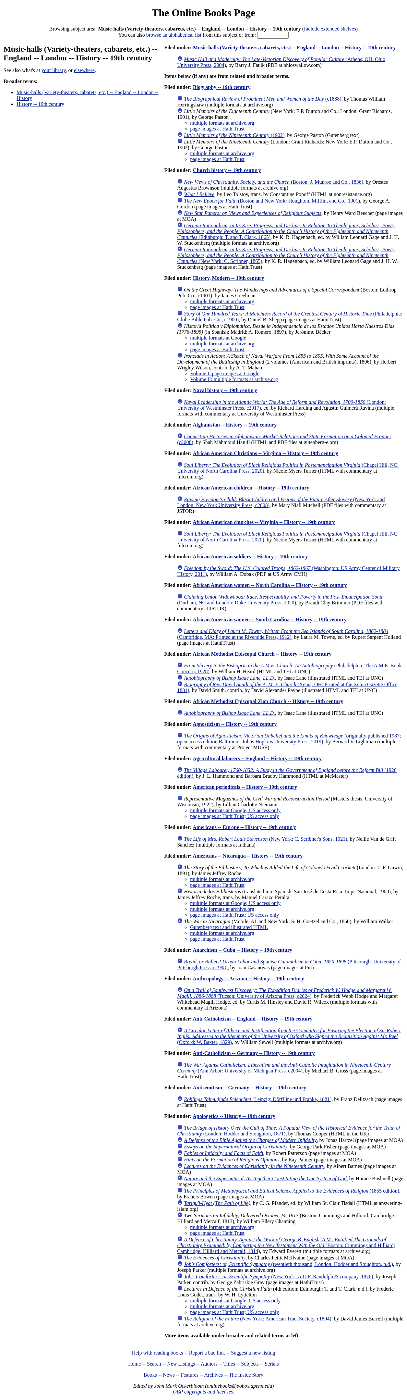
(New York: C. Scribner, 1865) (286, 255)
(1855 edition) (291, 1191)
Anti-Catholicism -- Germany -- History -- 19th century (254, 1053)
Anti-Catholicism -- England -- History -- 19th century (252, 1019)
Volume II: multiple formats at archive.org (234, 379)
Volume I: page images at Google (224, 373)
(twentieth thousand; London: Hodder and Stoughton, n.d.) (288, 1264)
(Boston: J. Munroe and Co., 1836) (273, 182)
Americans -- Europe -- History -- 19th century (244, 827)
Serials (272, 1364)
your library (54, 70)
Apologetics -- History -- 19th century (234, 1116)
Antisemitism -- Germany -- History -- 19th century (249, 1087)
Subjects (249, 1364)
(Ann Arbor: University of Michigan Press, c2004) (284, 1067)
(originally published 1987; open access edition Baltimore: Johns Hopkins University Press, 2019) (289, 738)
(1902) (234, 135)
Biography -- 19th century (221, 87)
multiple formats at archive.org (222, 123)
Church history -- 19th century (227, 170)
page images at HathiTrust (217, 128)
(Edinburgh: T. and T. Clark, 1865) (286, 231)
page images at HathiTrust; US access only (234, 816)
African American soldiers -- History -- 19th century (250, 556)
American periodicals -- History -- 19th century (245, 787)
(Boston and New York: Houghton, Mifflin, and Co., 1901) (272, 201)
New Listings (181, 1364)
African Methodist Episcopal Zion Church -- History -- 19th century (268, 701)
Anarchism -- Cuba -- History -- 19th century (242, 950)
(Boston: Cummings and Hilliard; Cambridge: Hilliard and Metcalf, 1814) (286, 1245)
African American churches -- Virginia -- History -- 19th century (264, 522)
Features (189, 1375)
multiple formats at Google (218, 338)
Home (134, 1364)
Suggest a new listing (253, 1353)
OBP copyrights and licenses (203, 1391)
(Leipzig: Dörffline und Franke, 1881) (257, 1099)
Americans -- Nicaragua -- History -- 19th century (248, 856)
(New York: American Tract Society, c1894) (257, 1318)
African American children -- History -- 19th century (251, 487)
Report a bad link (207, 1353)
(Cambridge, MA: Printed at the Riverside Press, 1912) (282, 634)
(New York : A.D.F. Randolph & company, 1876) (278, 1276)
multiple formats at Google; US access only (235, 810)
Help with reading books (157, 1353)
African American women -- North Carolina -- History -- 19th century (270, 585)
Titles (229, 1364)
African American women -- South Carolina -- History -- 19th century (269, 619)
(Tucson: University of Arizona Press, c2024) (284, 993)
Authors (209, 1364)
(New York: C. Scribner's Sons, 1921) (265, 839)
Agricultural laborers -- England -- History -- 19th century (257, 758)
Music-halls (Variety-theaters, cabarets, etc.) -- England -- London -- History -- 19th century (294, 47)
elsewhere (84, 70)
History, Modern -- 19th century (228, 278)
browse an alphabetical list (173, 35)
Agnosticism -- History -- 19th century (235, 724)
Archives (213, 1375)
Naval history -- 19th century (225, 390)
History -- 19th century (40, 104)
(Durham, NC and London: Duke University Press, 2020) (280, 599)
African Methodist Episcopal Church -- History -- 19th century (262, 654)
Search (154, 1364)
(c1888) (262, 99)
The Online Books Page (203, 13)
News (168, 1375)
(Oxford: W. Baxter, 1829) (289, 1036)
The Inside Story (246, 1375)
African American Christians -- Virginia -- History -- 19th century (265, 453)
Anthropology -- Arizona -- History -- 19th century (248, 978)
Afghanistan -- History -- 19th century (235, 424)
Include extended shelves (330, 28)
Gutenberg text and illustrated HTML (229, 927)
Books (150, 1375)
